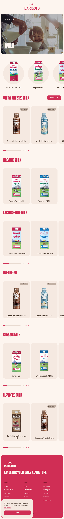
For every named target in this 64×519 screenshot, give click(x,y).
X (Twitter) (47, 500)
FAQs (25, 486)
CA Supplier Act (36, 511)
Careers (26, 493)
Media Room (28, 490)
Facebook (46, 486)
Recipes (7, 497)
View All (54, 97)
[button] (23, 150)
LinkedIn (46, 497)
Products (7, 486)
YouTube (46, 493)
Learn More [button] (7, 508)
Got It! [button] (17, 512)
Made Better (8, 490)
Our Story (7, 493)
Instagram (46, 490)
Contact (26, 497)
